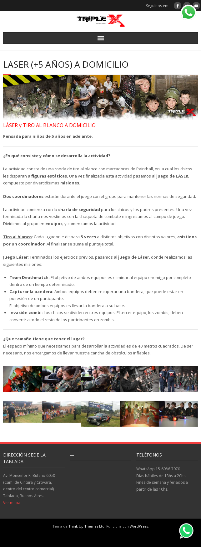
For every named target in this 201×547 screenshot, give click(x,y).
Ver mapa (11, 502)
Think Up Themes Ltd (86, 526)
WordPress (139, 526)
